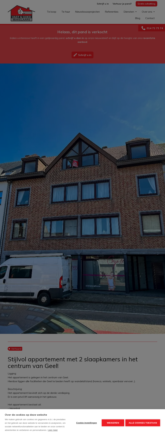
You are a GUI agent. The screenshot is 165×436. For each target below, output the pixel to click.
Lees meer (53, 430)
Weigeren (113, 422)
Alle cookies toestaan (143, 422)
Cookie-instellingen (86, 422)
